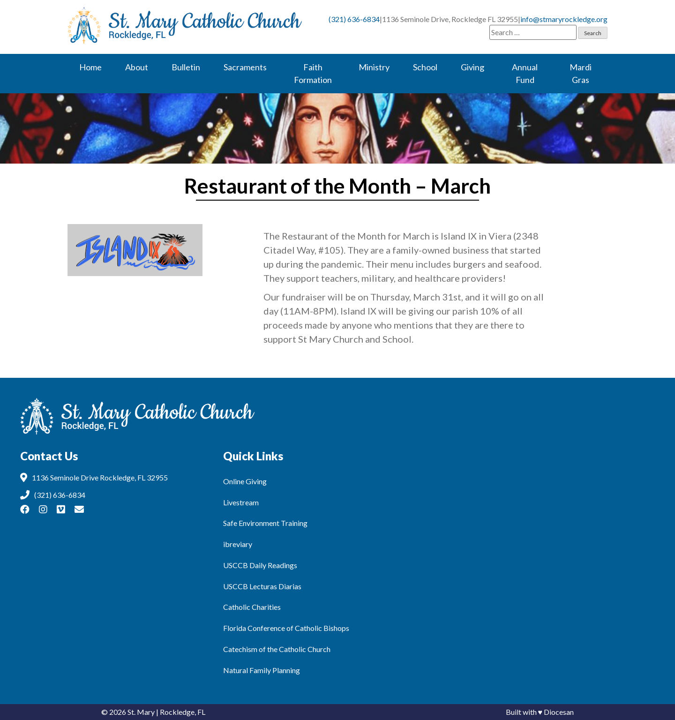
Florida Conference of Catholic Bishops (286, 627)
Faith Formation (313, 73)
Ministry (374, 67)
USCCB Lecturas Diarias (262, 586)
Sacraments (245, 67)
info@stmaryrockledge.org (564, 19)
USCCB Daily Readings (260, 565)
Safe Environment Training (265, 522)
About (136, 67)
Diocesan (559, 711)
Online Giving (245, 481)
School (425, 67)
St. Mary (141, 711)
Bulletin (186, 67)
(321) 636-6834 (354, 19)
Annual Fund (525, 73)
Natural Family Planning (261, 670)
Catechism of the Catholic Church (276, 649)
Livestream (241, 502)
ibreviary (237, 544)
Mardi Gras (581, 73)
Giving (472, 67)
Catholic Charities (252, 606)
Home (90, 67)
